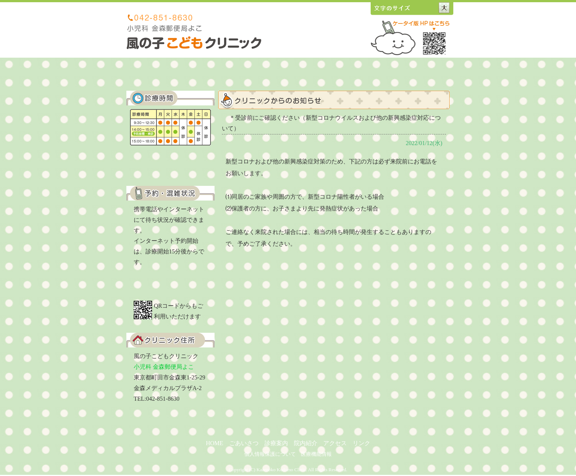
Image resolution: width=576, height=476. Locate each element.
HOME (214, 443)
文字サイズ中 (432, 7)
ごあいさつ (226, 72)
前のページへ (378, 426)
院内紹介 (308, 72)
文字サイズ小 (419, 7)
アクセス (349, 72)
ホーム (185, 72)
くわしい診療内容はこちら (170, 162)
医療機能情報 (316, 454)
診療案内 (267, 72)
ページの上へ (427, 426)
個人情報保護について (270, 454)
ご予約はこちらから (170, 284)
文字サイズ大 (446, 7)
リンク (390, 72)
